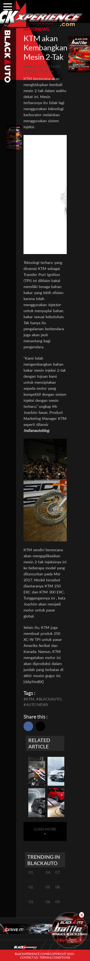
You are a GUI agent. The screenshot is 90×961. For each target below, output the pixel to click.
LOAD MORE (45, 831)
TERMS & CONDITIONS (55, 957)
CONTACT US (29, 957)
